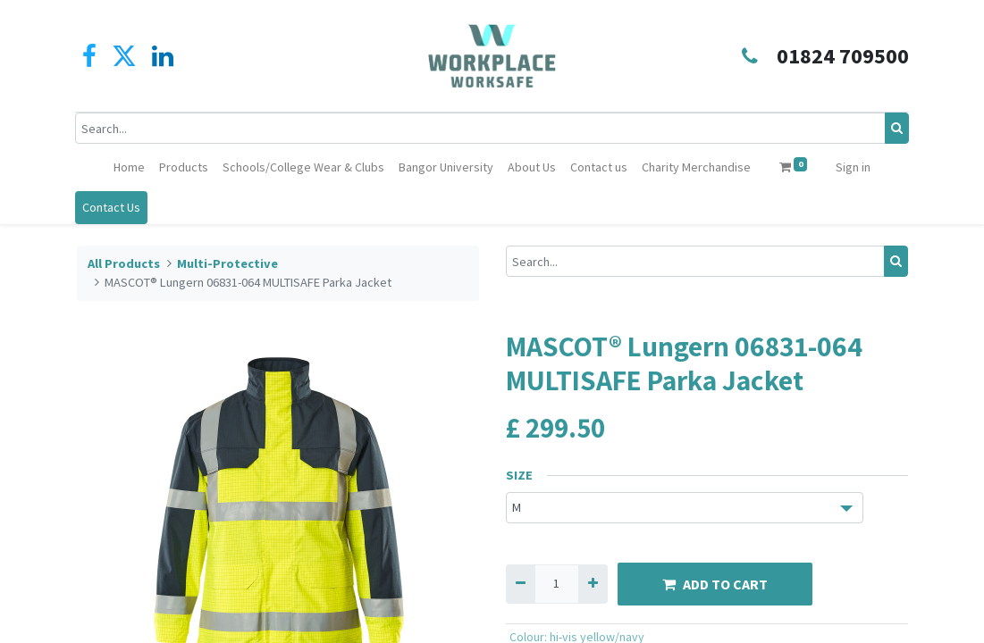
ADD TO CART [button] (715, 584)
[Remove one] (520, 583)
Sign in (853, 167)
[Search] (896, 128)
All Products (124, 263)
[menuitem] (129, 167)
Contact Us (113, 207)
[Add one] (593, 583)
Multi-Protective (227, 263)
